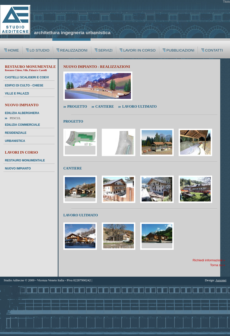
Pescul (15, 118)
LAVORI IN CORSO (139, 50)
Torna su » (217, 265)
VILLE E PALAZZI (17, 93)
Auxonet (220, 280)
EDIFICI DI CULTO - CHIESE (24, 85)
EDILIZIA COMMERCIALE (22, 124)
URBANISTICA (15, 141)
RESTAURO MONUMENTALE (25, 160)
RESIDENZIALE (15, 133)
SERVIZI (105, 50)
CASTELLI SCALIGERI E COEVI (27, 77)
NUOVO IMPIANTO (18, 168)
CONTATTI (214, 50)
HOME (13, 50)
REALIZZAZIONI (74, 50)
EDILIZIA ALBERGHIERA (22, 113)
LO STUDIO (39, 50)
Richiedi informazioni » (209, 260)
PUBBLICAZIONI (180, 50)
